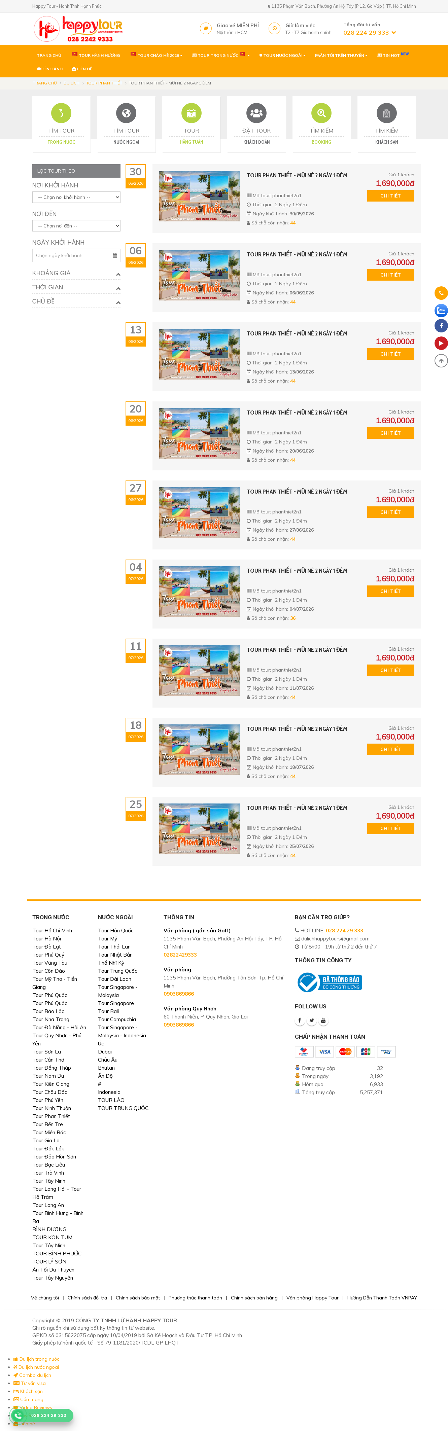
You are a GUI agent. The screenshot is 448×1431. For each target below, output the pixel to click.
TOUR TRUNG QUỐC (123, 1108)
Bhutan (106, 1068)
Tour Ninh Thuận (51, 1108)
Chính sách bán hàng (254, 1298)
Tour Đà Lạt (46, 946)
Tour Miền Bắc (49, 1132)
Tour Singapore (116, 1003)
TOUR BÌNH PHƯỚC (56, 1253)
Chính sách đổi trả (87, 1298)
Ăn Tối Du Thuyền (53, 1269)
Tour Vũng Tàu (49, 963)
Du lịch (71, 82)
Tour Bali (108, 1011)
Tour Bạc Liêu (48, 1164)
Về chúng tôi (45, 1298)
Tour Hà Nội (46, 938)
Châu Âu (107, 1060)
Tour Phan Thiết (104, 82)
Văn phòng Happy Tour (312, 1298)
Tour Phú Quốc (49, 995)
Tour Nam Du (48, 1076)
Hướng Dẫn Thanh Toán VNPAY (382, 1298)
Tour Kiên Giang (50, 1084)
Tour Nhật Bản (115, 955)
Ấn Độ (105, 1076)
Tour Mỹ (107, 938)
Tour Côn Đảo (48, 971)
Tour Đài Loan (114, 979)
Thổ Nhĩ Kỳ (111, 963)
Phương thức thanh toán (195, 1298)
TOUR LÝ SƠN (49, 1261)
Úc (101, 1043)
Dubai (105, 1051)
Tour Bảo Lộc (48, 1011)
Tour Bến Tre (47, 1124)
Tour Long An (48, 1205)
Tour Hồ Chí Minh (52, 930)
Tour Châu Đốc (49, 1092)
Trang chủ (45, 82)
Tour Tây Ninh (48, 1181)
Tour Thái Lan (114, 946)
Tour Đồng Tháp (51, 1068)
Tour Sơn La (46, 1051)
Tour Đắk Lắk (48, 1148)
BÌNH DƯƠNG (49, 1229)
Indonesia (109, 1092)
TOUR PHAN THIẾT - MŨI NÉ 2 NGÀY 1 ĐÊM (297, 175)
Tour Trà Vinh (48, 1173)
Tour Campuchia (117, 1019)
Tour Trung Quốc (117, 971)
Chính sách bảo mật (138, 1298)
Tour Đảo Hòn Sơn (54, 1156)
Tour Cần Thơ (48, 1060)
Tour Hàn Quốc (116, 930)
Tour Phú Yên (47, 1100)
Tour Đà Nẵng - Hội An (59, 1027)
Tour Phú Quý (48, 955)
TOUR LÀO (111, 1100)
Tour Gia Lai (46, 1140)
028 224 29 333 (344, 930)
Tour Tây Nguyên (52, 1278)
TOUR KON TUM (52, 1237)
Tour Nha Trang (50, 1019)
